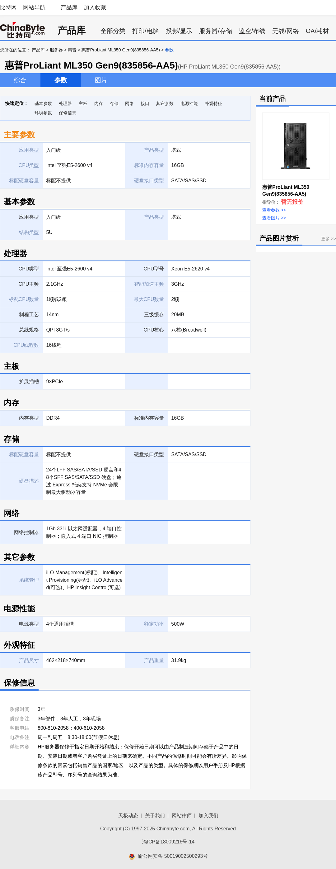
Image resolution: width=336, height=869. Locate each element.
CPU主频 (29, 284)
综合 (20, 80)
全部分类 (112, 30)
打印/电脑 (145, 30)
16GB (177, 418)
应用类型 (29, 217)
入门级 (53, 217)
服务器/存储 (215, 30)
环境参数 (43, 112)
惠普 (72, 49)
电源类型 (29, 624)
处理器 (65, 103)
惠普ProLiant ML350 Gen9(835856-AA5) (121, 49)
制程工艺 (29, 314)
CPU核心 (154, 329)
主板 (83, 103)
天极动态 (128, 815)
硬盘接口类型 (149, 454)
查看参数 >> (274, 210)
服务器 (56, 49)
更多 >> (328, 238)
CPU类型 (29, 268)
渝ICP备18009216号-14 (168, 841)
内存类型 (29, 418)
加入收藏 (95, 7)
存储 (114, 103)
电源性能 (189, 103)
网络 (129, 103)
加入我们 (208, 815)
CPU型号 (154, 268)
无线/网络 (285, 30)
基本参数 (43, 103)
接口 (145, 103)
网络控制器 (26, 532)
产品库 (69, 7)
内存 (98, 103)
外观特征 (213, 103)
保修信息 (67, 112)
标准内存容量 (149, 418)
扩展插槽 (29, 381)
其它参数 (165, 103)
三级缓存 (154, 314)
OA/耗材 (317, 30)
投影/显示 (179, 30)
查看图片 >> (274, 217)
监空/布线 (252, 30)
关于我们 (155, 815)
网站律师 (182, 815)
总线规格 (29, 329)
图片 (101, 80)
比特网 (8, 7)
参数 (60, 80)
